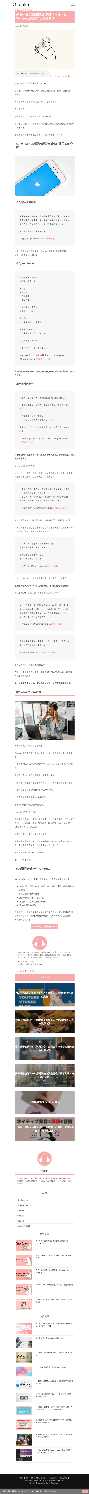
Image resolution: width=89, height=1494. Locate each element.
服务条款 (53, 1478)
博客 (24, 10)
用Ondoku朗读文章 (24, 1205)
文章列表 (20, 1221)
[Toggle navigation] (73, 4)
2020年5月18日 (51, 652)
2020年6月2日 (55, 623)
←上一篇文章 (19, 971)
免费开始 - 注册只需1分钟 (44, 926)
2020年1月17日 (43, 359)
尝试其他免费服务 (24, 1226)
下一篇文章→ (31, 971)
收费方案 (20, 1216)
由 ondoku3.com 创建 (60, 76)
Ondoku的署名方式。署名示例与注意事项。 (52, 1367)
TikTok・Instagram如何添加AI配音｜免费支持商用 (54, 1285)
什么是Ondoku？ (23, 1200)
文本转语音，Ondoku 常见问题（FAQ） (50, 1338)
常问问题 (29, 1478)
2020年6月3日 (48, 238)
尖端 (30, 10)
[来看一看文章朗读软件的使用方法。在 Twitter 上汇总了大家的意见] (24, 1245)
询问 (44, 1478)
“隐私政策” (53, 1491)
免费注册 (20, 1210)
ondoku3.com (27, 961)
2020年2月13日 (27, 442)
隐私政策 (63, 1478)
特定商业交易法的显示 (33, 1480)
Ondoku (18, 10)
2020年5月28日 (60, 507)
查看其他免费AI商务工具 (54, 1480)
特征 (38, 1478)
